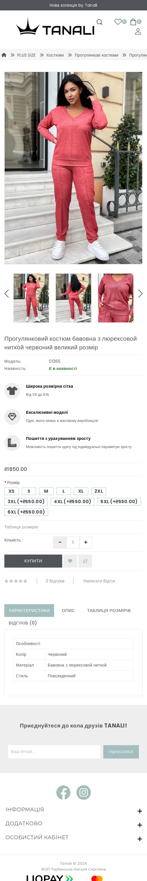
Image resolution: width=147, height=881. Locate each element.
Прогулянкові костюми (96, 55)
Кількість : (13, 540)
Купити (33, 561)
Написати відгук (99, 581)
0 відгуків (55, 581)
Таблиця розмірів (21, 527)
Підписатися (121, 752)
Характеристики (29, 610)
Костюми (55, 55)
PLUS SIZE (26, 55)
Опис (68, 610)
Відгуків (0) (23, 623)
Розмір (13, 482)
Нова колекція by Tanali (73, 5)
